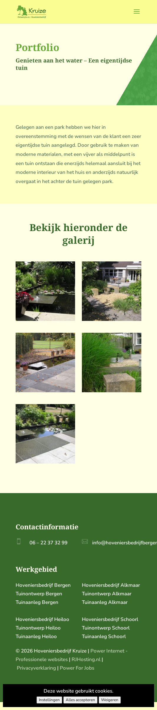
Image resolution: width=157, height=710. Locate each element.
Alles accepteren (80, 700)
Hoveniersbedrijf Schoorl (110, 619)
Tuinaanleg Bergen (37, 602)
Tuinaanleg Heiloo (36, 636)
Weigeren (109, 700)
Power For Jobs (77, 668)
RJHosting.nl (86, 659)
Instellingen (49, 700)
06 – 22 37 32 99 (48, 542)
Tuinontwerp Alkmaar (106, 593)
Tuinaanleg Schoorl (104, 636)
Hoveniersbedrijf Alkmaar (111, 585)
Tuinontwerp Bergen (39, 593)
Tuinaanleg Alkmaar (105, 602)
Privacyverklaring (36, 668)
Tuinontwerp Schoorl (106, 628)
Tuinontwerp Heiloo (38, 628)
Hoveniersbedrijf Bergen (43, 585)
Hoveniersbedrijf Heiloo (42, 619)
